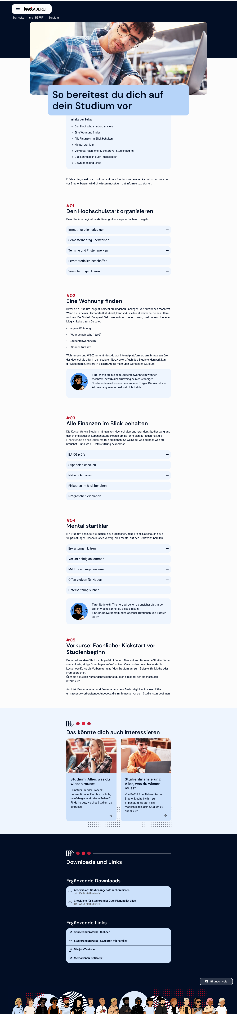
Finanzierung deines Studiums (84, 438)
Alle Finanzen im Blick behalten (94, 137)
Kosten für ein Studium (85, 430)
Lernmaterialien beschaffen (87, 259)
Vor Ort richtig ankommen (86, 557)
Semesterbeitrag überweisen (88, 238)
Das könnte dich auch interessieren (96, 155)
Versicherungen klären (84, 270)
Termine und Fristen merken (88, 249)
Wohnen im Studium (142, 362)
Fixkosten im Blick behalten (87, 484)
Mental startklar (84, 143)
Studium (53, 16)
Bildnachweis (218, 980)
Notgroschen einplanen (84, 495)
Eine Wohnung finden (88, 131)
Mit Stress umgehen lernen (87, 568)
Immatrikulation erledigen (86, 228)
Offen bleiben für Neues (85, 578)
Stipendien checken (82, 463)
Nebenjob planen (80, 474)
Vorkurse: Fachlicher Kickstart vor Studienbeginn (104, 149)
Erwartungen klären (82, 547)
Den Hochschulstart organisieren (94, 125)
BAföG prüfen (77, 453)
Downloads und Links (88, 161)
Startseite (18, 16)
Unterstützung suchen (84, 589)
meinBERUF (36, 16)
